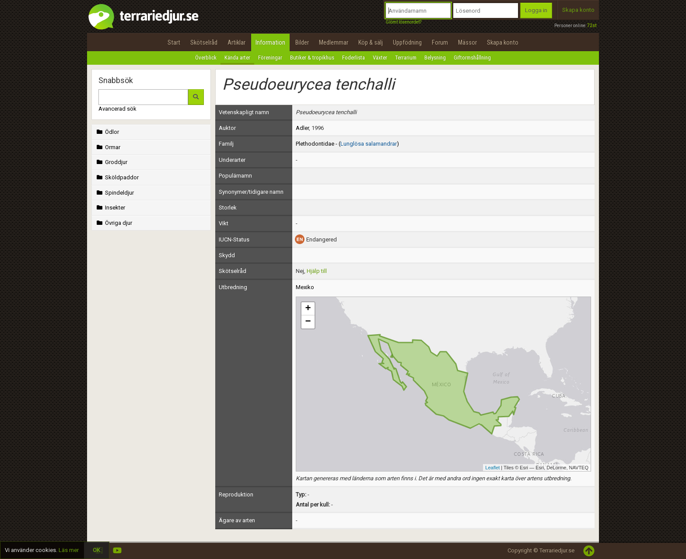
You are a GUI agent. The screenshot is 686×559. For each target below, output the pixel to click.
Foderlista (353, 57)
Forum (440, 42)
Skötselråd (203, 42)
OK (96, 550)
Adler (302, 128)
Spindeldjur (114, 192)
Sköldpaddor (117, 177)
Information (270, 42)
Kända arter (237, 57)
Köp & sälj (370, 42)
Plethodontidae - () (347, 143)
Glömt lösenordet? (403, 22)
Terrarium (405, 57)
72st (591, 25)
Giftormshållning (472, 57)
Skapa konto (578, 10)
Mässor (467, 42)
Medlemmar (333, 42)
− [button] (308, 321)
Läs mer (69, 550)
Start (174, 42)
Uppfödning (407, 42)
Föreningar (270, 57)
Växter (380, 57)
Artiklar (236, 42)
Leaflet (492, 467)
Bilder (302, 42)
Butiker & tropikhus (312, 57)
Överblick (206, 57)
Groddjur (111, 162)
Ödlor (107, 132)
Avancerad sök (117, 108)
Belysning (435, 57)
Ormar (107, 147)
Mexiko (305, 287)
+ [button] (308, 308)
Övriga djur (113, 223)
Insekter (110, 207)
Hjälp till (317, 271)
